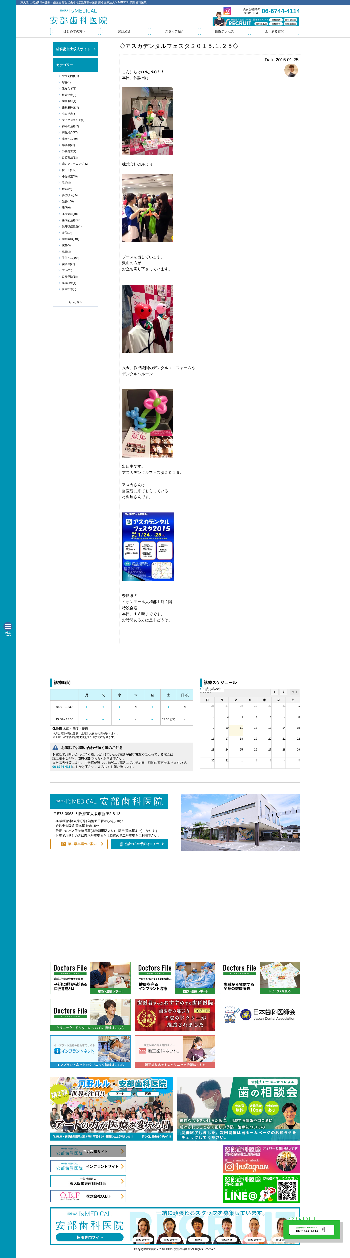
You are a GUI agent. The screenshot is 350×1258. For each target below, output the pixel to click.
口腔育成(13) (70, 157)
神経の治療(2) (70, 126)
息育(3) (66, 251)
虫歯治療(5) (69, 113)
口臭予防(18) (70, 276)
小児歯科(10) (70, 214)
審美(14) (67, 232)
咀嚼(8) (66, 182)
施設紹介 (124, 31)
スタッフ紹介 (174, 31)
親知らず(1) (69, 88)
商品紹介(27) (70, 132)
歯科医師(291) (70, 239)
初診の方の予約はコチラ (141, 844)
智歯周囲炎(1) (70, 76)
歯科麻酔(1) (69, 101)
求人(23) (67, 270)
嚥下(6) (66, 207)
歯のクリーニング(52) (75, 163)
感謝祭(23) (68, 145)
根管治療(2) (69, 95)
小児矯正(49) (70, 176)
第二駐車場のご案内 (82, 844)
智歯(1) (66, 82)
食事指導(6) (69, 289)
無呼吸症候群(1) (72, 226)
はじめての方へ (74, 31)
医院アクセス (224, 31)
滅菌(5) (66, 245)
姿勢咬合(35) (70, 195)
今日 (294, 692)
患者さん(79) (70, 138)
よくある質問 (274, 31)
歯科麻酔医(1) (70, 107)
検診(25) (67, 189)
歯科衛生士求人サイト (73, 49)
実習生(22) (68, 264)
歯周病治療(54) (71, 220)
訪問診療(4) (69, 283)
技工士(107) (69, 170)
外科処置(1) (69, 151)
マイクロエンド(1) (73, 120)
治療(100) (68, 201)
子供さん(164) (70, 257)
